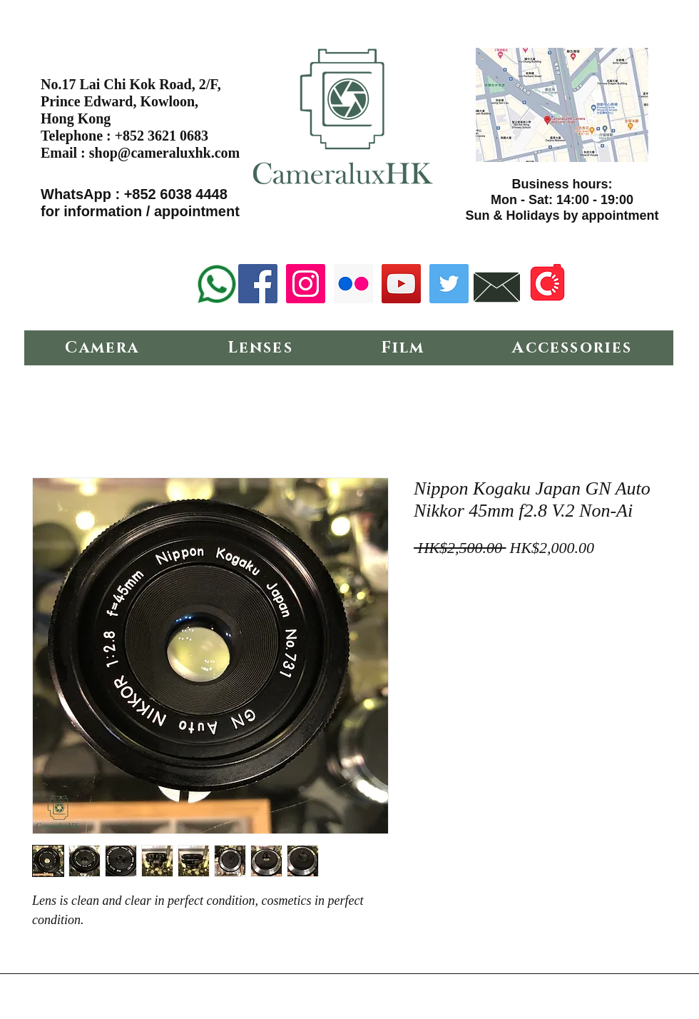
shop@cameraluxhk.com (164, 153)
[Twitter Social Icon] (449, 283)
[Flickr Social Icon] (353, 283)
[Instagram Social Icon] (305, 283)
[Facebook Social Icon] (257, 283)
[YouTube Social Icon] (401, 283)
